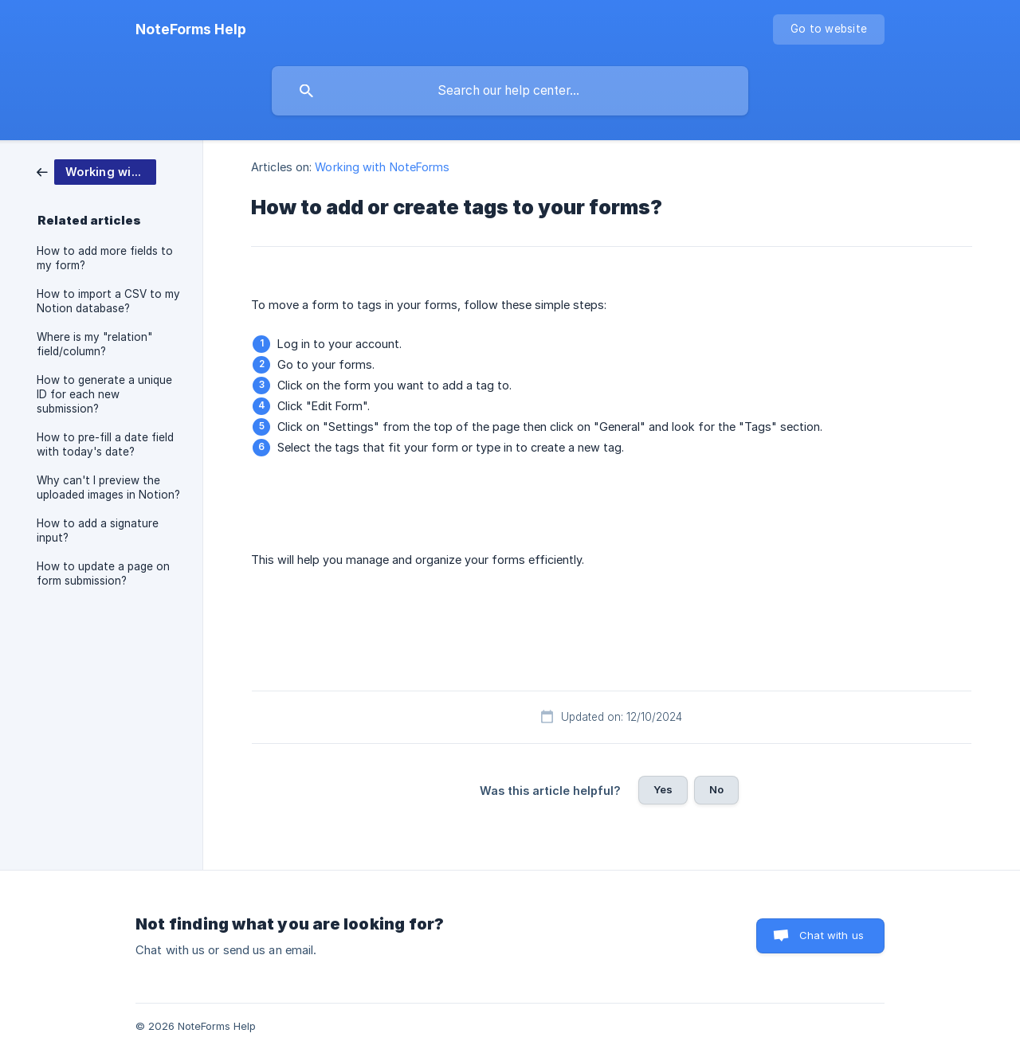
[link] (96, 170)
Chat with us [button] (831, 935)
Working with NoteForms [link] (382, 167)
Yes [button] (663, 789)
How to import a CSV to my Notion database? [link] (108, 301)
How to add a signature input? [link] (98, 530)
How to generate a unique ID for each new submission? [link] (104, 394)
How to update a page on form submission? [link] (103, 573)
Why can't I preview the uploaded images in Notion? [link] (108, 487)
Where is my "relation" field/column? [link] (94, 344)
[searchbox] (510, 90)
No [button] (716, 789)
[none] (190, 29)
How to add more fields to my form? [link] (105, 258)
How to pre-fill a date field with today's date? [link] (105, 444)
